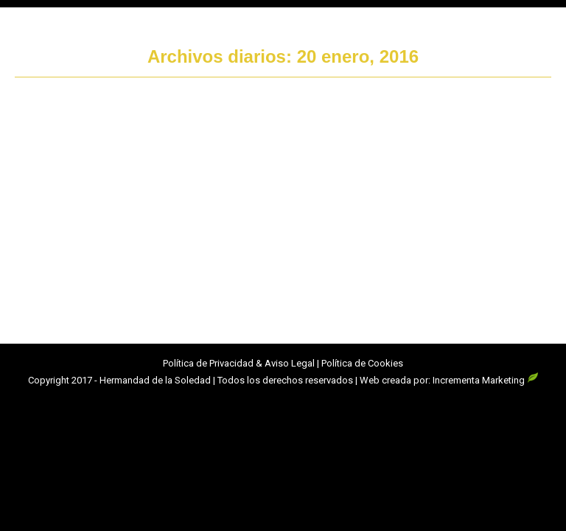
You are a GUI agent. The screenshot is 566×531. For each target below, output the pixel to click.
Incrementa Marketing (486, 380)
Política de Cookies (362, 363)
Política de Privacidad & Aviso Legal (239, 363)
